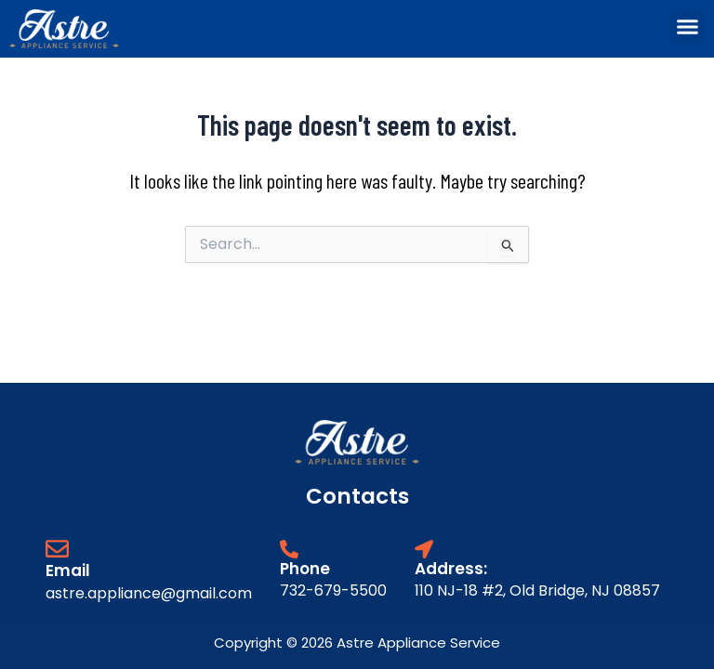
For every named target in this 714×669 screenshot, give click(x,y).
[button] (687, 27)
